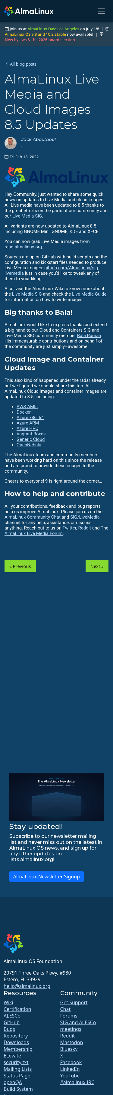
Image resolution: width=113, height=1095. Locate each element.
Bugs (9, 1029)
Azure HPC (27, 428)
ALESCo (12, 1015)
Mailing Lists (18, 1069)
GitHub (12, 1022)
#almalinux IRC (77, 1082)
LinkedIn (70, 1069)
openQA (13, 1082)
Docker (24, 412)
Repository (16, 1035)
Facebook (71, 1062)
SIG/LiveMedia (85, 517)
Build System (18, 1089)
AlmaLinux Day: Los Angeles (53, 28)
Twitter (69, 528)
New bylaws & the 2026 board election (40, 39)
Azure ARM (28, 423)
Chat (65, 1009)
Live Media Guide (89, 294)
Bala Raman (89, 335)
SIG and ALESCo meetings (78, 1025)
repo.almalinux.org (23, 247)
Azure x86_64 (30, 417)
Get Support (74, 1002)
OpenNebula (29, 445)
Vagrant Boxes (31, 434)
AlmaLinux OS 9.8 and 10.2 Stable (35, 34)
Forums (68, 1015)
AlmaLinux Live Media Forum (34, 533)
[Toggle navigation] (101, 11)
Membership (18, 1049)
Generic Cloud (31, 439)
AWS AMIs (27, 406)
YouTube (70, 1075)
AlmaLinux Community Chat (33, 517)
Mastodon (71, 1042)
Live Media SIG (27, 216)
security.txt (16, 1062)
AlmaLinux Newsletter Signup (46, 876)
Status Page (17, 1075)
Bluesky (69, 1049)
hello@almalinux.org (27, 986)
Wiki (8, 1002)
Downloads (16, 1042)
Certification (17, 1009)
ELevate (12, 1055)
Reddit (84, 528)
